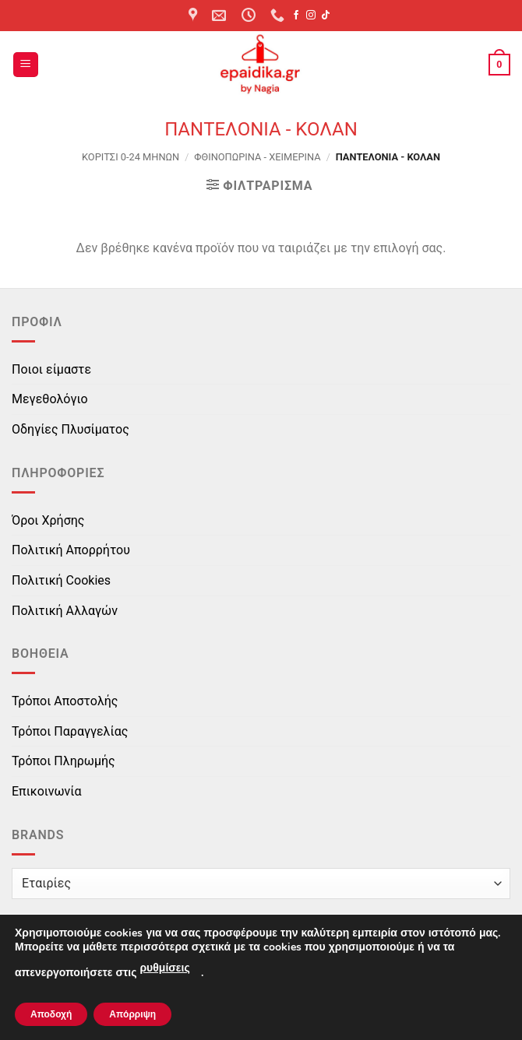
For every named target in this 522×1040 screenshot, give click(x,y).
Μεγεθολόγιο (50, 399)
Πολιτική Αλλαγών (65, 610)
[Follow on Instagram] (311, 15)
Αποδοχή (51, 1014)
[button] (25, 65)
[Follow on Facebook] (296, 15)
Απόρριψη (132, 1014)
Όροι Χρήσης (48, 520)
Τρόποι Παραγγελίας (70, 731)
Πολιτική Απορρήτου (71, 550)
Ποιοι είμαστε (51, 369)
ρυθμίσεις (164, 968)
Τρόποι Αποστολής (65, 701)
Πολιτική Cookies (61, 580)
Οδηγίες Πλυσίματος (70, 429)
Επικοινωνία (47, 791)
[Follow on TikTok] (325, 15)
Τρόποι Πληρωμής (63, 761)
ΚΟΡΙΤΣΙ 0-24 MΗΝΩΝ (130, 157)
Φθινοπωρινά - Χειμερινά (257, 157)
